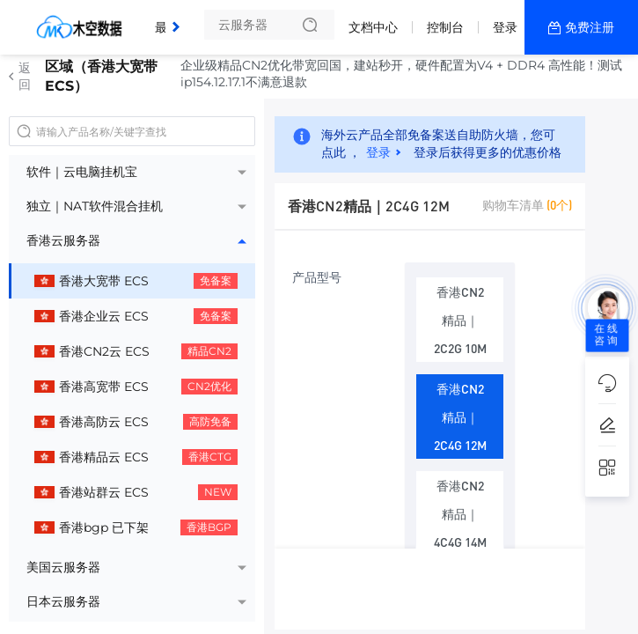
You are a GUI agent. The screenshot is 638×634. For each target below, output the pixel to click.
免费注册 (589, 27)
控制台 (445, 27)
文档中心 (373, 27)
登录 (505, 27)
